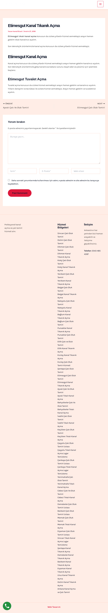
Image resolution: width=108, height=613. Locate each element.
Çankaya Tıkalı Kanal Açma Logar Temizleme (67, 470)
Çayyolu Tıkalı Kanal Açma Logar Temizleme (67, 453)
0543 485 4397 (15, 4)
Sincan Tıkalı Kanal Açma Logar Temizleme (66, 541)
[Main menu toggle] (100, 4)
